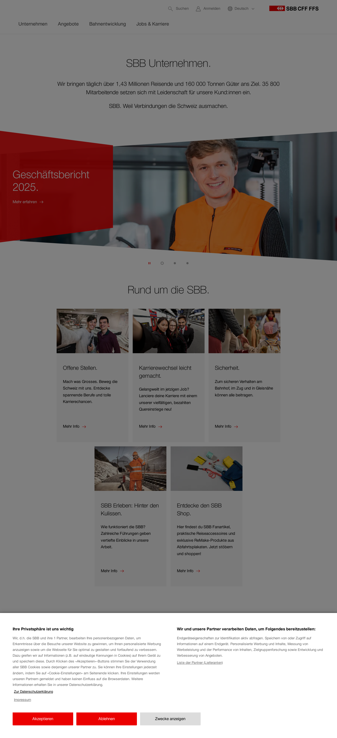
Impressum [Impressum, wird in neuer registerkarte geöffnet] (22, 725)
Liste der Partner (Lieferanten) (200, 688)
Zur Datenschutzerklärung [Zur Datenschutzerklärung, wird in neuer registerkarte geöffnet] (33, 717)
